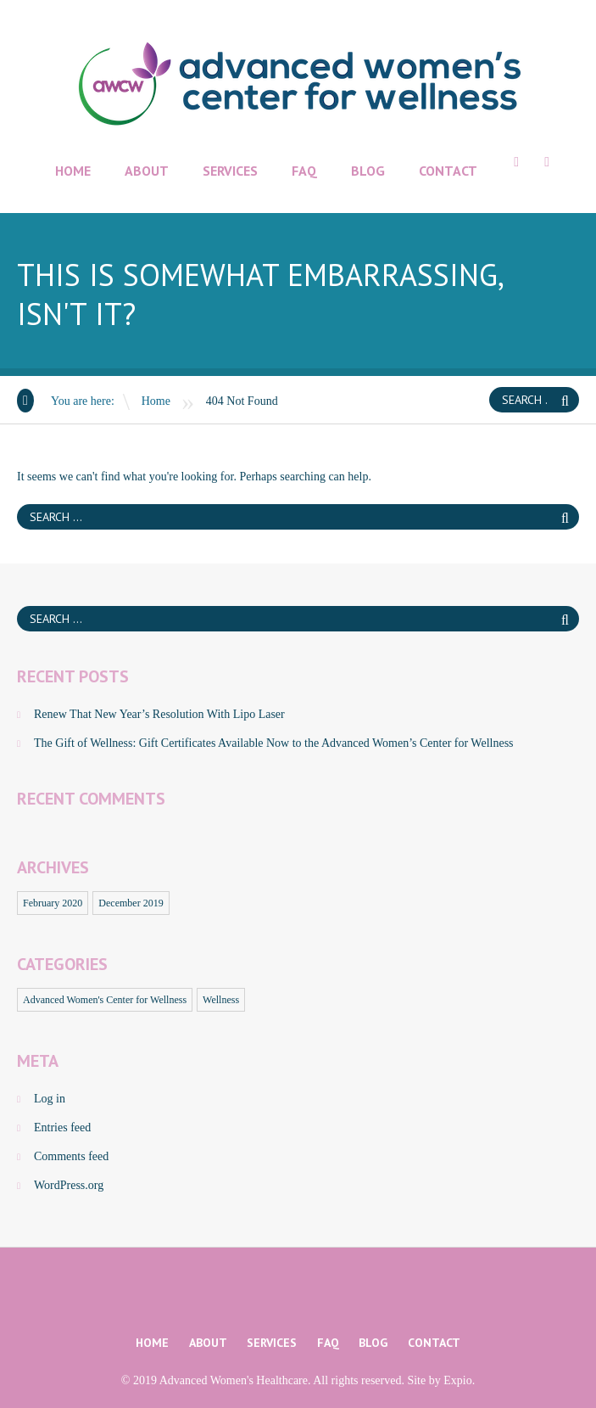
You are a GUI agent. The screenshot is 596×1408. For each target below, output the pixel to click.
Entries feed (62, 1127)
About (147, 170)
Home (73, 170)
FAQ (304, 170)
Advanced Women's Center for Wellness (105, 1000)
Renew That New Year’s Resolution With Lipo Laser (159, 714)
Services (230, 170)
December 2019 (130, 903)
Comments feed (71, 1156)
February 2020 (52, 903)
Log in (49, 1098)
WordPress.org (68, 1185)
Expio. (459, 1380)
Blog (368, 170)
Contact (448, 170)
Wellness (221, 1000)
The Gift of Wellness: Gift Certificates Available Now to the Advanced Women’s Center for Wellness (274, 743)
